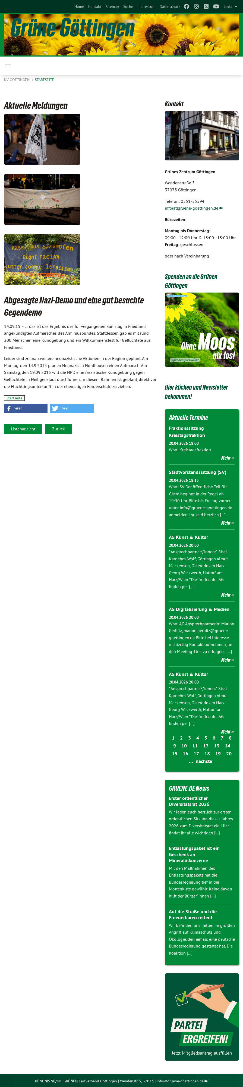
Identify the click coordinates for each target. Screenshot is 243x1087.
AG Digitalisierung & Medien (199, 608)
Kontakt (94, 6)
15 (174, 752)
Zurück (58, 428)
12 (206, 744)
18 (207, 752)
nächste (204, 760)
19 (218, 752)
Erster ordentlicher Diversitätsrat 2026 (189, 800)
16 (185, 752)
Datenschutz (170, 6)
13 (216, 744)
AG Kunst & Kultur (188, 536)
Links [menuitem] (228, 6)
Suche (128, 6)
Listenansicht (23, 428)
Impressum (146, 6)
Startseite (44, 79)
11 (195, 744)
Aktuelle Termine (189, 417)
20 (229, 752)
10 (184, 744)
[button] (26, 408)
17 (196, 752)
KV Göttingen (17, 79)
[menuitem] (79, 6)
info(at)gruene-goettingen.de (191, 208)
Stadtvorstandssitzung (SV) (197, 472)
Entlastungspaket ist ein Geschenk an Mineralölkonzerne (194, 853)
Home (79, 6)
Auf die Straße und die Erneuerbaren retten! (193, 913)
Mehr (226, 457)
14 (227, 744)
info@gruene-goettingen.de (180, 1079)
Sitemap (112, 6)
